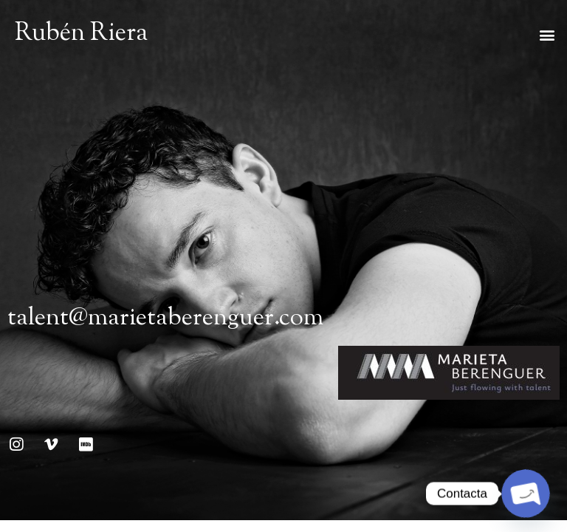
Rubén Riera (81, 34)
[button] (547, 35)
